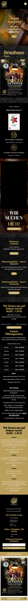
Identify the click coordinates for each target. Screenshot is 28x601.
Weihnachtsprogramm (15, 407)
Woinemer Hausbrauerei (22, 324)
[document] (14, 578)
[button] (25, 3)
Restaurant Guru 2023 (6, 324)
